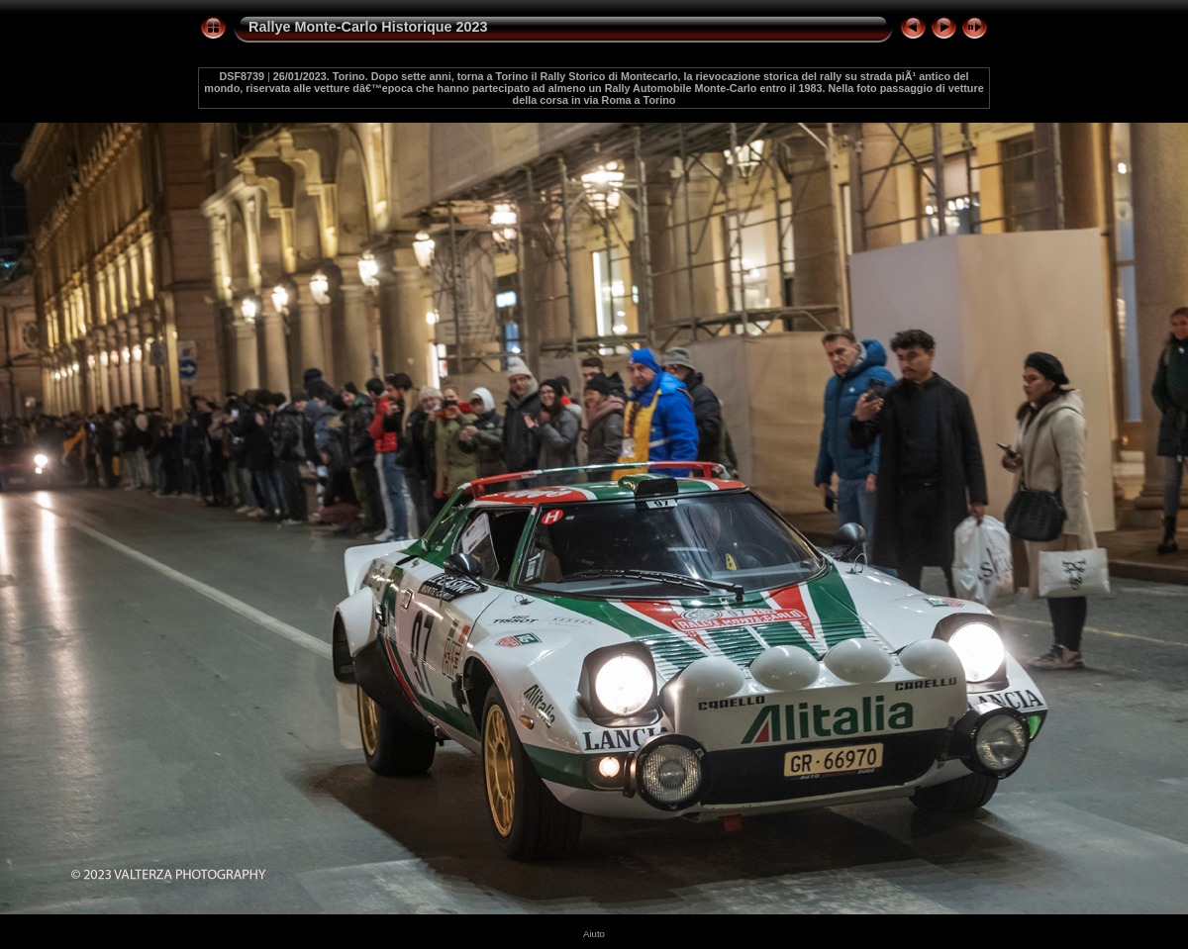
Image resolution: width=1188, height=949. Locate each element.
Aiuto (594, 933)
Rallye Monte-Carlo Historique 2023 (368, 27)
